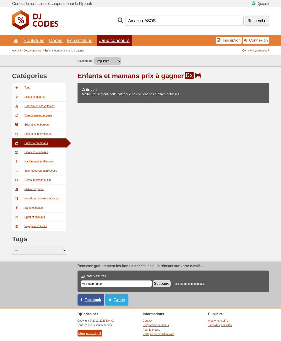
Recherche (256, 20)
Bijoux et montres (29, 96)
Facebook (93, 300)
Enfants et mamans (30, 143)
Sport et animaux (28, 217)
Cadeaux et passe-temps (33, 106)
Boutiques (33, 40)
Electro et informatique (32, 133)
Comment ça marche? (255, 50)
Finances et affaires (30, 152)
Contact (147, 320)
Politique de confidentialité (189, 283)
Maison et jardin (28, 189)
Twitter (119, 300)
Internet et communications (34, 170)
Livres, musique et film (31, 180)
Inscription (228, 40)
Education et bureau (30, 124)
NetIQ (109, 320)
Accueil (16, 50)
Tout (21, 87)
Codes (55, 40)
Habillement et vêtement (33, 161)
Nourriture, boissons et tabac (35, 198)
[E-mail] (116, 283)
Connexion (256, 40)
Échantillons (80, 40)
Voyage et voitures (29, 226)
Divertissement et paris (32, 115)
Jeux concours (114, 40)
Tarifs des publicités (220, 325)
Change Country (89, 333)
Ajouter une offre (218, 320)
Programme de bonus (156, 325)
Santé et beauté (28, 207)
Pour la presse (151, 329)
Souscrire (161, 283)
